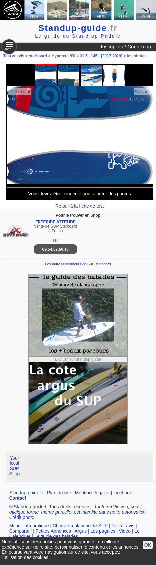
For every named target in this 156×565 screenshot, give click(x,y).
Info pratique (36, 525)
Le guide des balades (56, 536)
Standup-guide (78, 28)
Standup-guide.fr (26, 492)
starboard (38, 56)
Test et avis (14, 56)
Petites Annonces (53, 531)
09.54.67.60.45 (55, 249)
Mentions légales (92, 492)
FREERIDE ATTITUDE (56, 222)
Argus (81, 531)
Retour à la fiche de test (79, 206)
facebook (122, 492)
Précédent (19, 91)
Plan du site (59, 492)
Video (125, 531)
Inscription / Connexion (126, 46)
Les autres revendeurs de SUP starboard (78, 264)
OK (147, 545)
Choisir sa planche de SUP (80, 525)
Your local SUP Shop (14, 465)
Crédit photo (21, 517)
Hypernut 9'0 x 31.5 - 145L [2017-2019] (87, 56)
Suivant (142, 91)
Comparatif (20, 531)
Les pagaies (103, 531)
